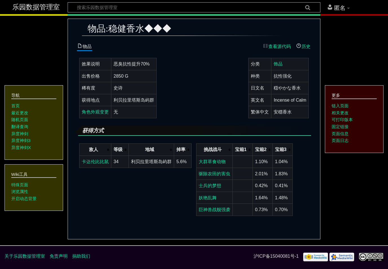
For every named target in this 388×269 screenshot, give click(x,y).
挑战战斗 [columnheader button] (213, 149)
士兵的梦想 (210, 185)
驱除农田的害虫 (214, 173)
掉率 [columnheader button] (180, 149)
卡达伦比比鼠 (95, 161)
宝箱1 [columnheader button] (241, 149)
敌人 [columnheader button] (93, 149)
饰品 (278, 64)
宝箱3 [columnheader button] (281, 149)
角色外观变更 (95, 112)
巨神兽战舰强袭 (214, 209)
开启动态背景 (24, 198)
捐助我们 (81, 256)
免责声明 (59, 256)
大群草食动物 (212, 161)
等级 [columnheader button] (118, 149)
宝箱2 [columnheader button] (261, 149)
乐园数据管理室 (36, 7)
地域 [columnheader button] (149, 149)
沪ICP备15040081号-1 (276, 256)
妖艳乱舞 (208, 197)
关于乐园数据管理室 (25, 256)
